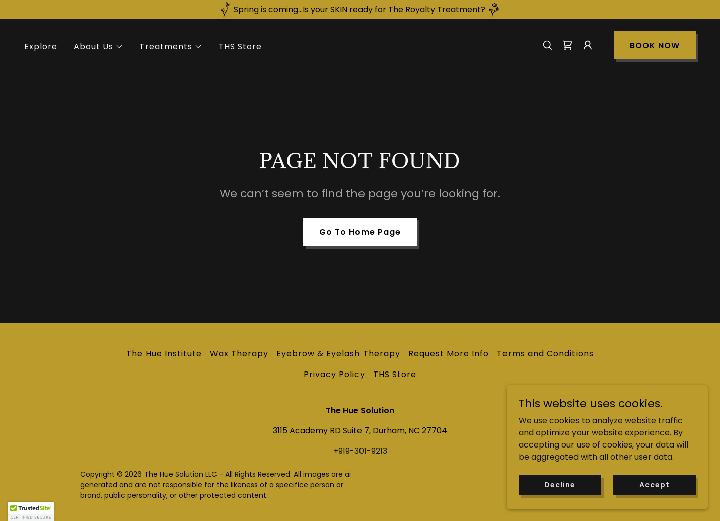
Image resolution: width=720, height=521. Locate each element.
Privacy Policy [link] (334, 374)
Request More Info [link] (448, 353)
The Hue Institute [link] (164, 353)
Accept (654, 485)
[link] (567, 45)
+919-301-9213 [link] (360, 451)
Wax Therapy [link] (239, 353)
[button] (98, 47)
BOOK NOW (655, 45)
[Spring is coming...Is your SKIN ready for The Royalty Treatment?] (360, 9)
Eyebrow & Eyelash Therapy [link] (338, 353)
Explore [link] (40, 46)
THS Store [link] (240, 46)
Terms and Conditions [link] (545, 353)
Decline (559, 485)
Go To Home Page (360, 232)
